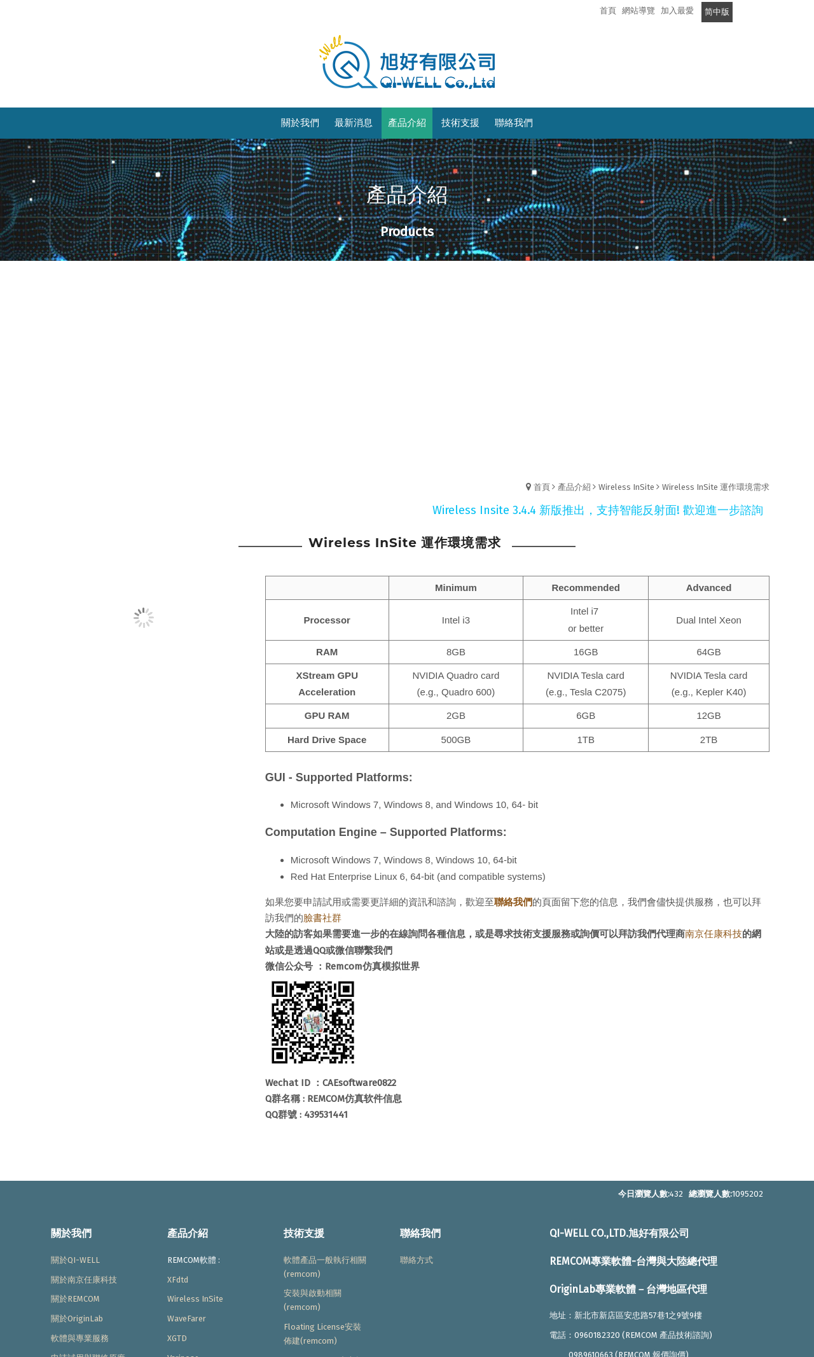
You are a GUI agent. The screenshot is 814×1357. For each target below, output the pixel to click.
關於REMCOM (75, 1299)
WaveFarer (186, 1318)
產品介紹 (574, 487)
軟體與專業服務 (80, 1338)
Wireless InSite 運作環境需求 (715, 487)
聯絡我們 (513, 902)
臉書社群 (322, 918)
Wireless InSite (626, 487)
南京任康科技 (713, 934)
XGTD (177, 1338)
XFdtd (177, 1279)
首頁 (542, 487)
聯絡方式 (416, 1260)
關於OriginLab (77, 1318)
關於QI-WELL (75, 1260)
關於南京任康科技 (84, 1279)
